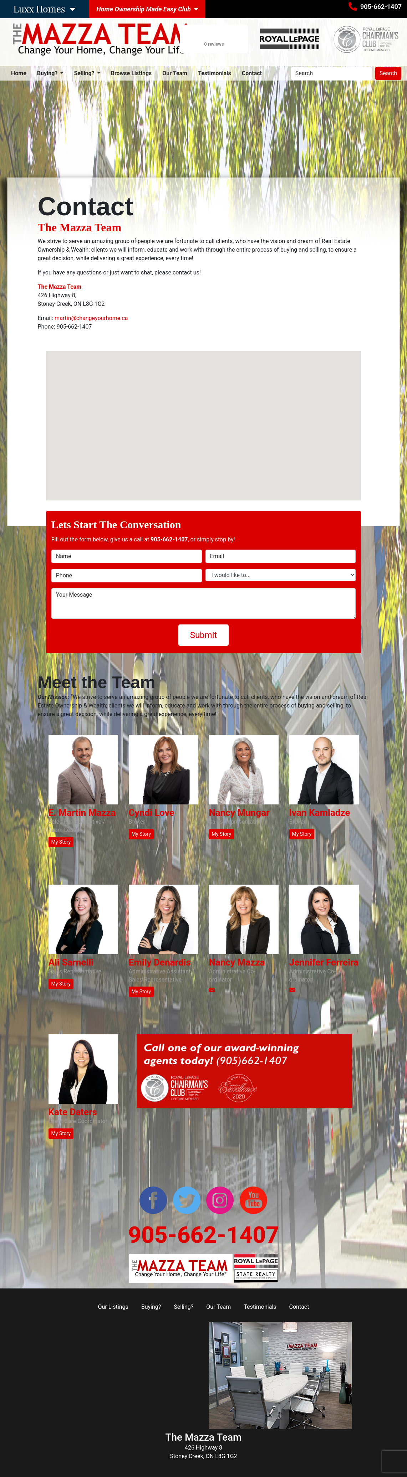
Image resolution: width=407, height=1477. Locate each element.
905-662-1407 (381, 6)
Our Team (174, 73)
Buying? (151, 1306)
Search (388, 73)
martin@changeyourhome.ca (91, 318)
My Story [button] (61, 842)
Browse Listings (131, 73)
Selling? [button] (85, 73)
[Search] (331, 73)
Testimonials (214, 73)
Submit (203, 635)
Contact (252, 73)
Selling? (183, 1306)
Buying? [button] (48, 73)
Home (18, 73)
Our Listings (113, 1306)
